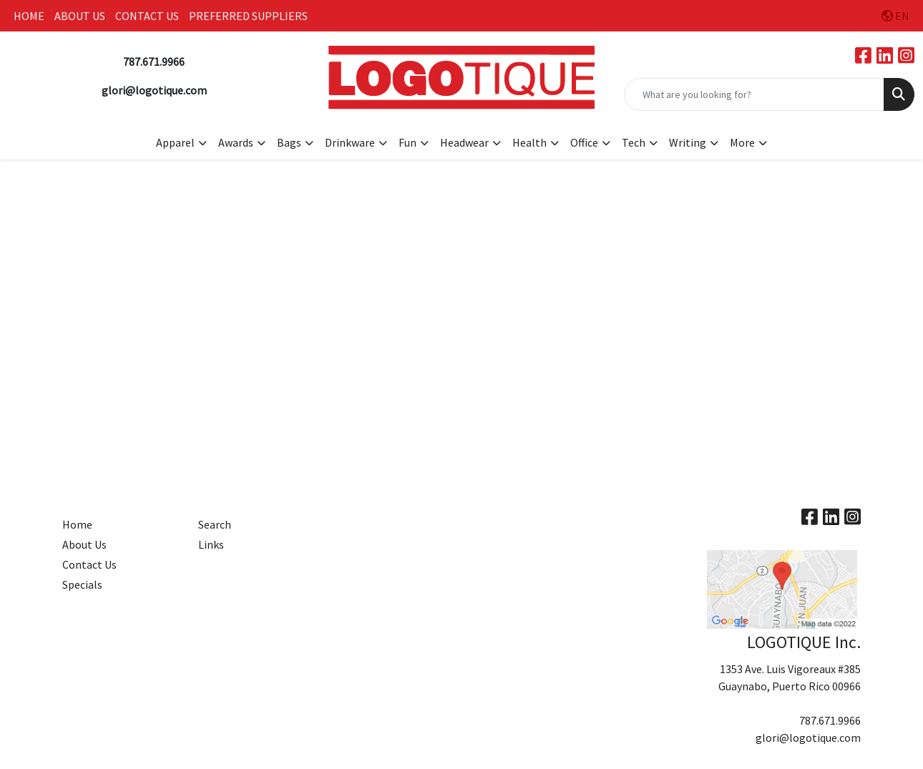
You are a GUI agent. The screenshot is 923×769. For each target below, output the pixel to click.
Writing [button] (687, 142)
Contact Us (89, 564)
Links (211, 544)
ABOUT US (79, 16)
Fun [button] (407, 142)
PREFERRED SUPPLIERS (248, 16)
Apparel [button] (175, 142)
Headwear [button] (464, 142)
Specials (82, 584)
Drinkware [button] (350, 142)
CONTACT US (147, 16)
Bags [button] (289, 142)
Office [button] (584, 142)
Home (77, 524)
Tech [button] (633, 142)
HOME (29, 16)
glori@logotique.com (808, 737)
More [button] (742, 142)
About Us (84, 544)
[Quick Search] (754, 94)
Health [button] (529, 142)
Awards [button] (235, 142)
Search (214, 524)
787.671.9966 (830, 720)
